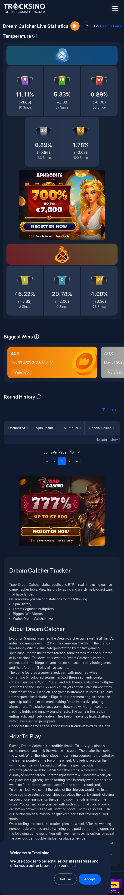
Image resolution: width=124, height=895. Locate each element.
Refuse (65, 879)
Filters (109, 409)
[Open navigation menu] (115, 9)
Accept (89, 879)
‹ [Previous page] (55, 461)
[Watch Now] (75, 26)
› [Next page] (69, 461)
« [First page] (47, 461)
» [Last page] (77, 461)
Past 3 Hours (110, 26)
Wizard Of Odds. (98, 726)
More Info (21, 372)
